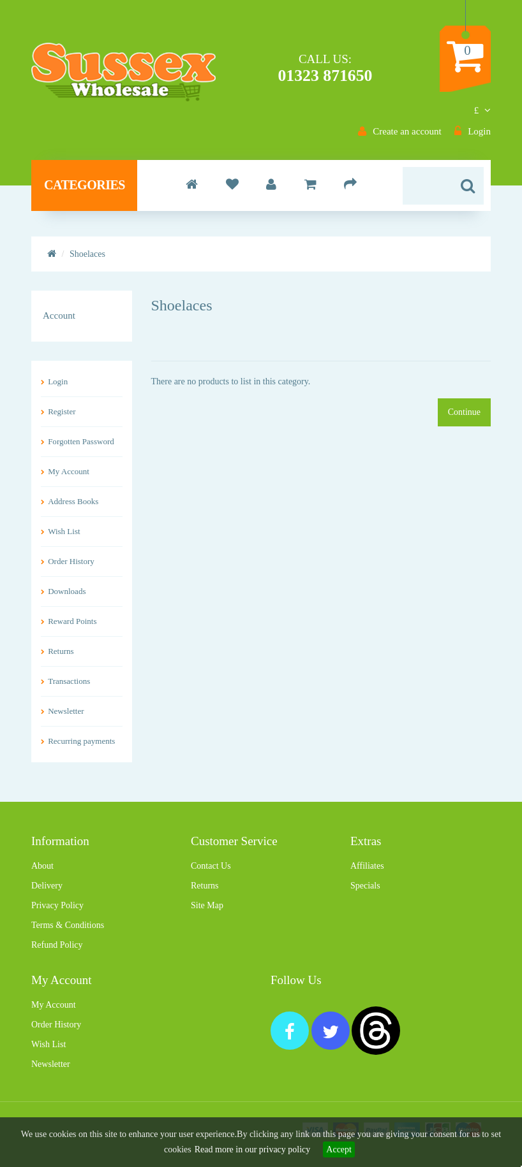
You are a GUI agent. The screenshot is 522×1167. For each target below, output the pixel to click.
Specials (365, 885)
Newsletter (66, 711)
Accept (339, 1149)
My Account (68, 471)
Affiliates (367, 866)
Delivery (47, 885)
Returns (60, 651)
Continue (464, 412)
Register (61, 411)
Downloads (67, 591)
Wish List (64, 531)
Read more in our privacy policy (253, 1149)
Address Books (73, 501)
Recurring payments (81, 741)
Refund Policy (57, 945)
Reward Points (72, 621)
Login (58, 381)
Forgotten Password (81, 441)
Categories (84, 185)
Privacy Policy (57, 905)
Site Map (207, 905)
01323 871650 (325, 75)
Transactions (69, 681)
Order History (71, 561)
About (42, 866)
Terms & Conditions (67, 925)
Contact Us (211, 866)
